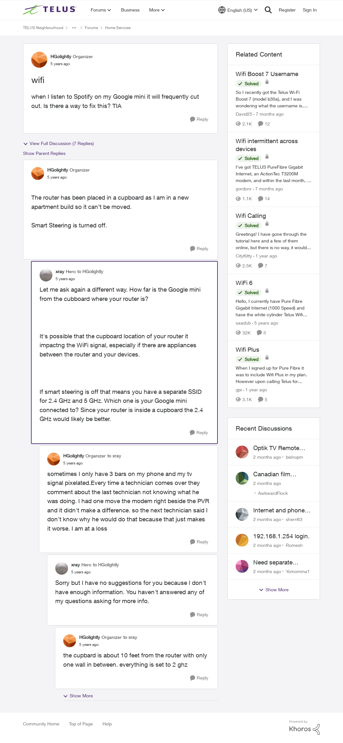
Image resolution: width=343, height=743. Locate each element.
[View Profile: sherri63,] (242, 514)
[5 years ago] (265, 322)
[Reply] (199, 119)
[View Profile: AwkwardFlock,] (242, 478)
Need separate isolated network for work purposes (280, 562)
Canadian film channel (271, 474)
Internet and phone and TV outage (279, 510)
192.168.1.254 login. (281, 536)
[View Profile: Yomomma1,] (242, 566)
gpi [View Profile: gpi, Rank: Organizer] (239, 389)
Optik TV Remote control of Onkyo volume (276, 448)
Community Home (41, 723)
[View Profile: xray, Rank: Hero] (46, 275)
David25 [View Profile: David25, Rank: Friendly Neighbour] (244, 114)
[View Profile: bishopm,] (242, 452)
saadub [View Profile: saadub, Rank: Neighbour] (243, 322)
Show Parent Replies (44, 153)
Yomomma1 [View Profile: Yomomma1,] (298, 571)
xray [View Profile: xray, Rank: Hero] (60, 271)
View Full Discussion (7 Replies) (58, 143)
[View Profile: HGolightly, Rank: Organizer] (39, 60)
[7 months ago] (269, 114)
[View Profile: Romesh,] (242, 540)
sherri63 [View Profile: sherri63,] (294, 519)
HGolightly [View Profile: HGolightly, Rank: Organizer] (60, 56)
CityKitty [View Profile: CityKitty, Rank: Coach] (244, 255)
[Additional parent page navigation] (74, 27)
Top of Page (81, 723)
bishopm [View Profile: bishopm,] (294, 457)
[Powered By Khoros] (304, 727)
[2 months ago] (267, 457)
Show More (78, 696)
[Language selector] (238, 10)
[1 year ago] (265, 255)
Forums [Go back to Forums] (91, 27)
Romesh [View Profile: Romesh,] (294, 545)
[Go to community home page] (50, 10)
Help (107, 723)
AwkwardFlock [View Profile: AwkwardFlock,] (273, 493)
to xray (114, 455)
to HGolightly (90, 271)
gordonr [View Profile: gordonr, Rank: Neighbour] (244, 188)
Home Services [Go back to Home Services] (118, 27)
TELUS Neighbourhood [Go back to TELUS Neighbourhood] (43, 27)
